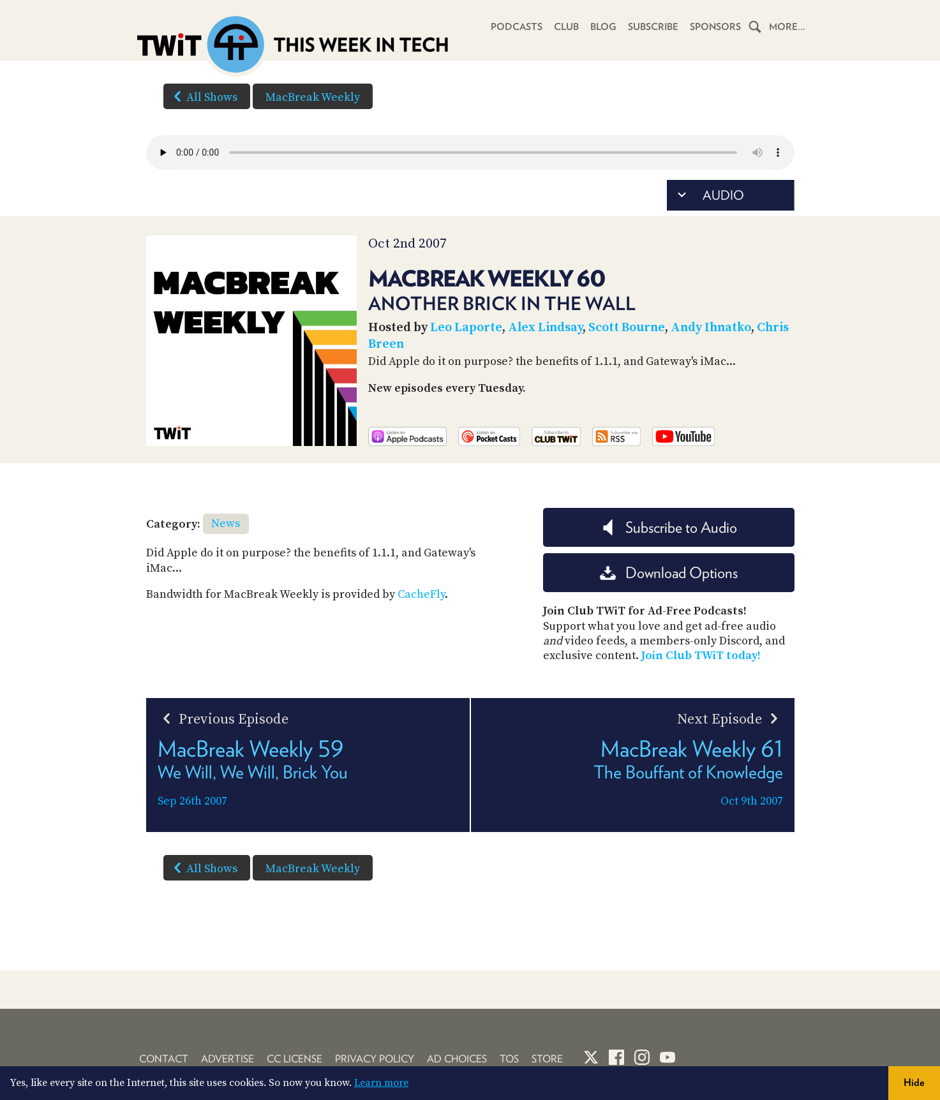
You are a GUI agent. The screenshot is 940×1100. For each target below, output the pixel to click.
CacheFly (421, 594)
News (225, 523)
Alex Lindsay (545, 328)
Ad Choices (457, 1059)
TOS (509, 1059)
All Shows (202, 96)
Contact (163, 1059)
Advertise (227, 1059)
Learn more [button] (381, 1082)
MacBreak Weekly (312, 97)
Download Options (669, 572)
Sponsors (715, 27)
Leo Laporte (466, 328)
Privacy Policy (374, 1059)
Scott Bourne (626, 328)
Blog (603, 27)
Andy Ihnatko (711, 328)
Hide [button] (914, 1082)
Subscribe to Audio (668, 527)
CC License (294, 1059)
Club (566, 27)
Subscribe (653, 27)
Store (547, 1059)
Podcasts (516, 27)
